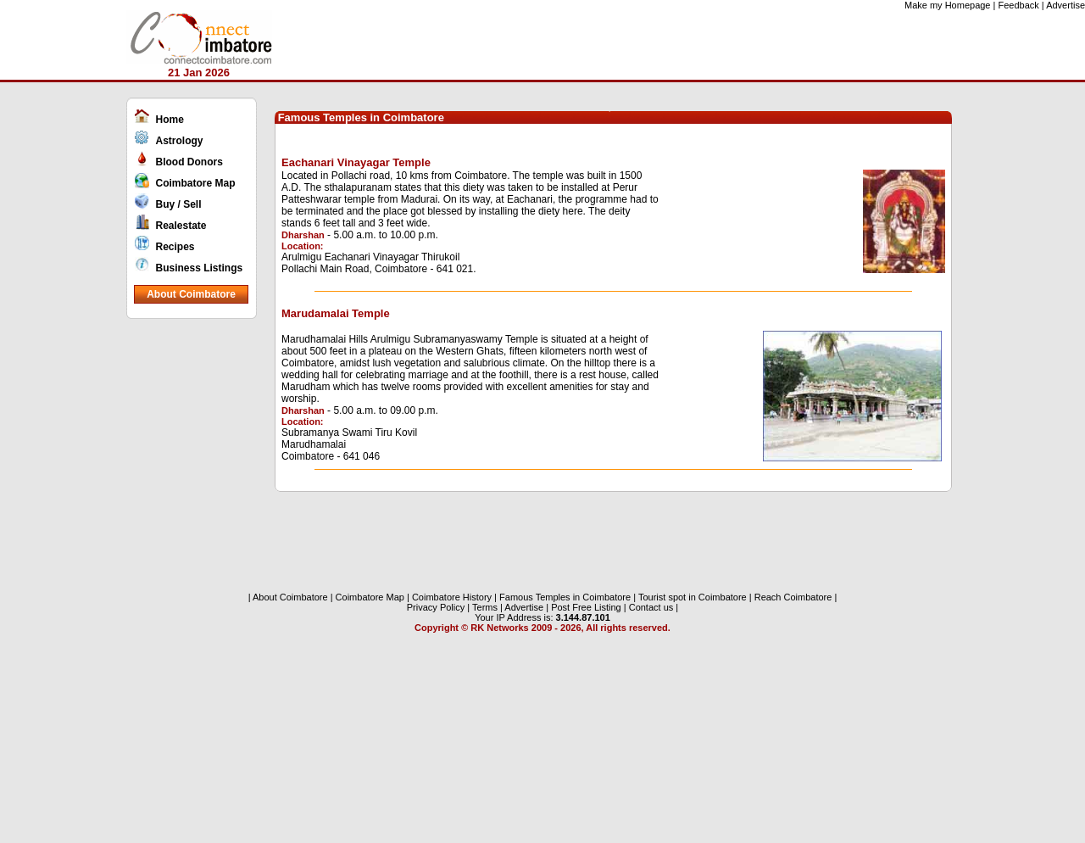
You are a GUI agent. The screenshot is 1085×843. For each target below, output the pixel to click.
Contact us (651, 607)
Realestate (181, 226)
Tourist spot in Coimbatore (692, 597)
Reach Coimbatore (793, 597)
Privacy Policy (436, 607)
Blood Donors (189, 162)
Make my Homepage (947, 5)
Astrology (179, 141)
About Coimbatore (191, 294)
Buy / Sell (179, 204)
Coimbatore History (452, 597)
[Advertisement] (197, 588)
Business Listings (199, 268)
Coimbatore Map (196, 183)
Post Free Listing (586, 607)
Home (170, 120)
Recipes (175, 247)
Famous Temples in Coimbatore (564, 597)
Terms (485, 607)
